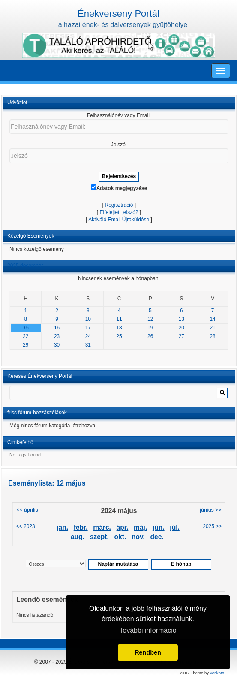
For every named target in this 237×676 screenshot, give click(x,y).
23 (57, 336)
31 (88, 345)
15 (26, 328)
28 (213, 336)
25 (119, 336)
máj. (140, 527)
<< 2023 (25, 526)
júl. (175, 527)
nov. (138, 536)
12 (150, 319)
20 (181, 328)
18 (119, 328)
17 (88, 328)
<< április (27, 510)
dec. (157, 536)
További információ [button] (147, 630)
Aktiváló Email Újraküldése (118, 220)
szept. (99, 536)
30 (57, 345)
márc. (102, 527)
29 (25, 345)
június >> (211, 510)
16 (57, 328)
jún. (159, 527)
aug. (77, 536)
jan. (62, 527)
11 (119, 319)
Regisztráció (119, 205)
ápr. (123, 527)
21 (213, 328)
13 (181, 319)
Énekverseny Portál (118, 13)
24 (88, 336)
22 (25, 336)
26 (150, 336)
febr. (81, 527)
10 (88, 319)
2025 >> (212, 526)
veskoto (217, 672)
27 (181, 336)
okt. (120, 536)
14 (213, 319)
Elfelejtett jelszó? (118, 212)
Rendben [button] (148, 652)
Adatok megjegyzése (119, 187)
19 (150, 328)
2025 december (25, 266)
